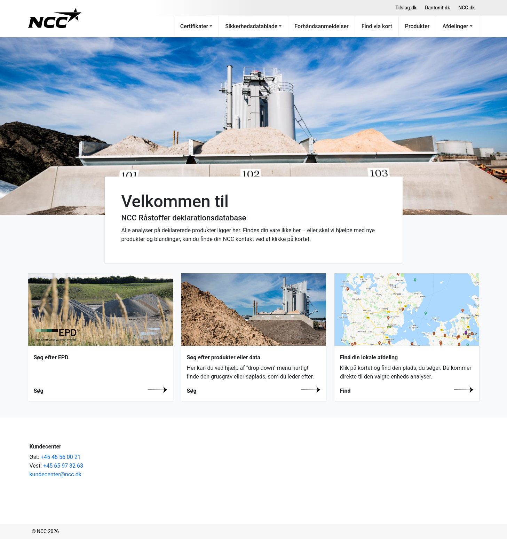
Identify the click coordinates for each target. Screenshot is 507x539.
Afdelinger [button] (455, 26)
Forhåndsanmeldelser (321, 26)
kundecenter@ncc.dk (55, 474)
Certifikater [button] (194, 26)
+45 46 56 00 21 (61, 457)
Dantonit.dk (437, 7)
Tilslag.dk (406, 7)
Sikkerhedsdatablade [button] (251, 26)
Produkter (417, 26)
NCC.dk (466, 7)
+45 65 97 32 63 (63, 465)
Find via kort (377, 26)
